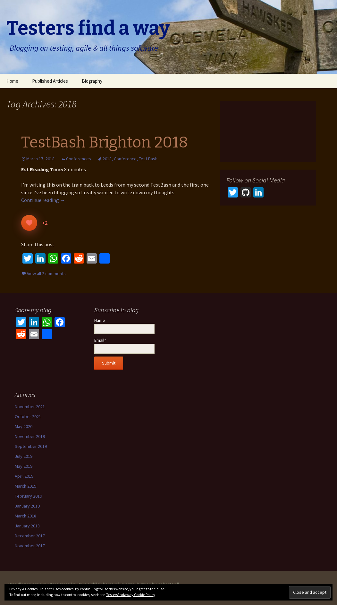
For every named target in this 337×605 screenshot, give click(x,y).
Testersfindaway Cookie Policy (130, 594)
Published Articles (50, 81)
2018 (107, 159)
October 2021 (28, 416)
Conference (125, 159)
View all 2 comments (46, 273)
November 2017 (30, 546)
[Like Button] (29, 223)
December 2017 (30, 536)
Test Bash (148, 159)
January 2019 (27, 506)
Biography (92, 81)
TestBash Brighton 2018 (104, 142)
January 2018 (27, 526)
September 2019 (31, 446)
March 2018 (25, 516)
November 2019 (30, 436)
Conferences (78, 159)
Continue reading (43, 200)
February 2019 (28, 496)
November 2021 (30, 406)
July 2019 (23, 456)
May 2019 (23, 466)
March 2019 (25, 486)
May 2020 (23, 426)
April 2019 (24, 476)
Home (12, 81)
